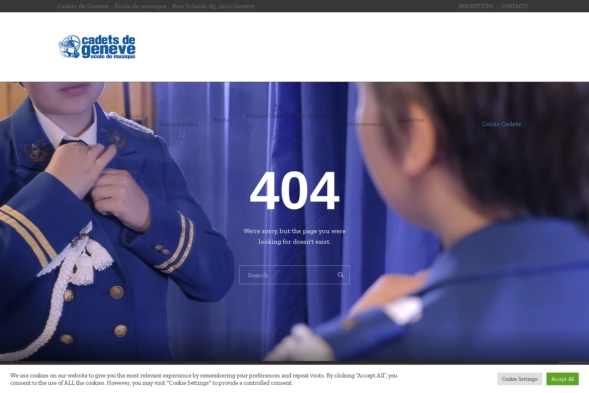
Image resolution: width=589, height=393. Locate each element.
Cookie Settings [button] (519, 379)
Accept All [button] (562, 379)
